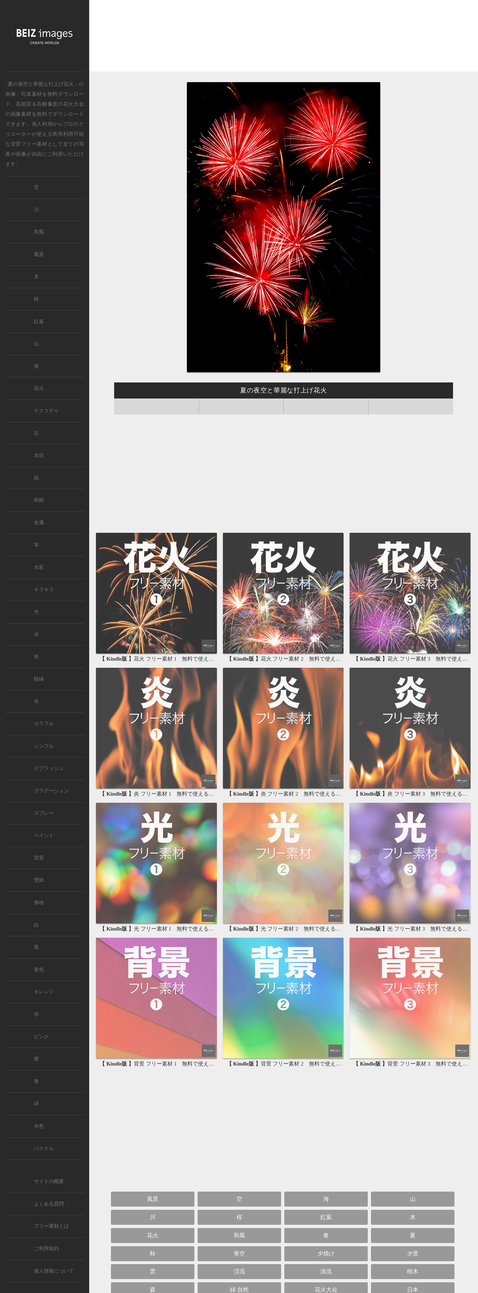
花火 (152, 1235)
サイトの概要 (49, 1181)
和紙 (39, 500)
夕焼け (326, 1254)
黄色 (39, 969)
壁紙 (39, 880)
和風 (239, 1235)
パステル (44, 1148)
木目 (39, 455)
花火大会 (73, 104)
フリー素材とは (51, 1226)
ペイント (44, 835)
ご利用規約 (46, 1248)
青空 (239, 1254)
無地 (39, 902)
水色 (39, 1126)
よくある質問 (49, 1204)
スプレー (44, 813)
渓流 (239, 1271)
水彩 (39, 567)
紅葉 (326, 1217)
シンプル (44, 746)
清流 (326, 1271)
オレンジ (44, 991)
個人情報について (54, 1271)
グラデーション (51, 790)
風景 (152, 1199)
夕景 (412, 1254)
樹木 (412, 1271)
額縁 (39, 679)
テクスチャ (46, 411)
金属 (39, 522)
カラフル (44, 723)
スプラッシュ (49, 768)
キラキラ (44, 589)
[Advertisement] (283, 38)
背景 (39, 858)
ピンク (41, 1036)
